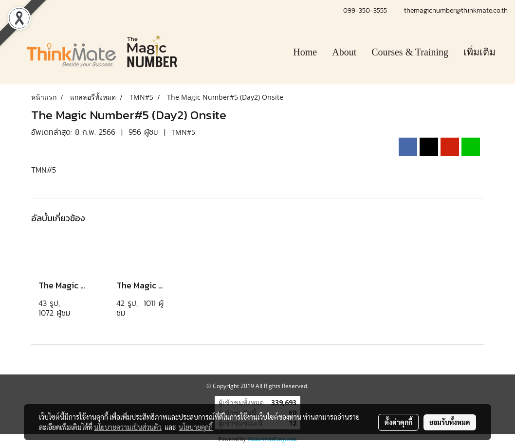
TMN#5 (183, 132)
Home (305, 52)
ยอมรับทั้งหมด (449, 422)
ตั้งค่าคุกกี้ (398, 422)
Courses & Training (409, 52)
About (344, 52)
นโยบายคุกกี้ (196, 427)
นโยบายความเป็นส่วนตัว (128, 427)
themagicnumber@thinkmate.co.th (456, 10)
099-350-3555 (366, 10)
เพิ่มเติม (479, 52)
